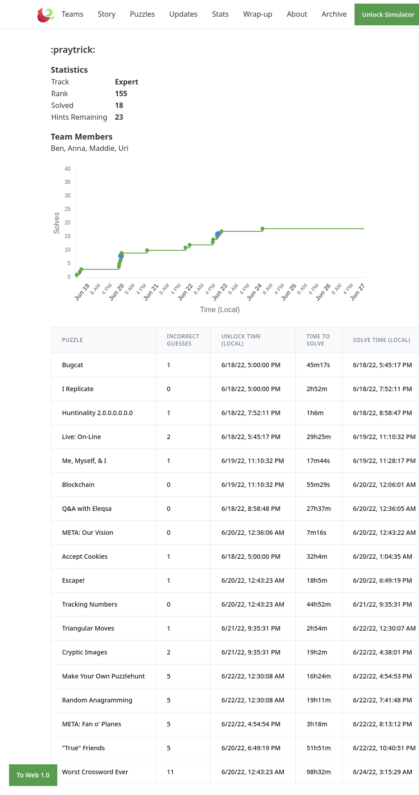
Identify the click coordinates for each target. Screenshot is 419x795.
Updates (183, 14)
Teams (72, 14)
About (297, 14)
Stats (220, 14)
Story (106, 14)
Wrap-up (257, 14)
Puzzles (142, 14)
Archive (334, 14)
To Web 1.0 (33, 775)
